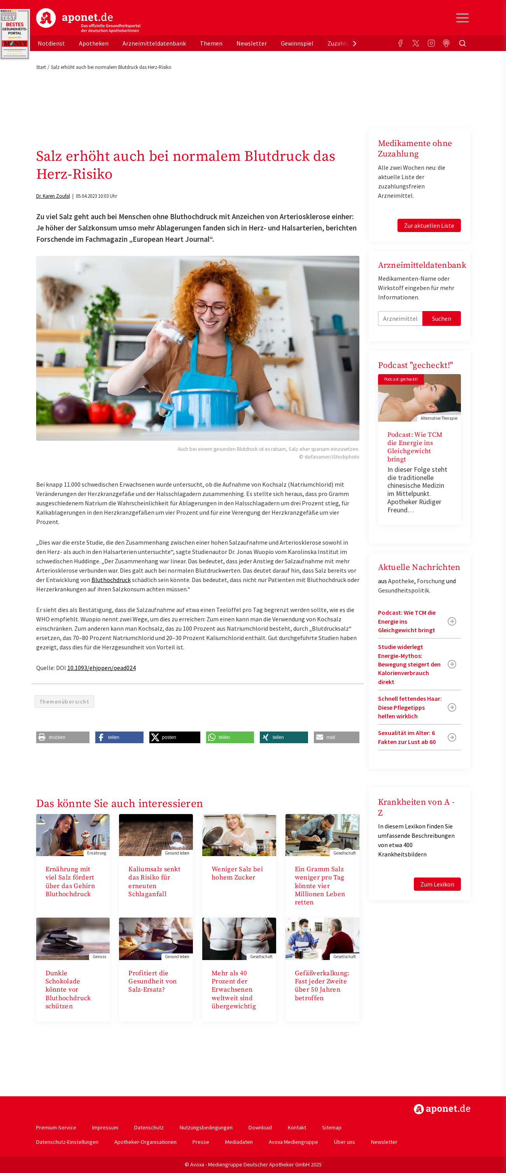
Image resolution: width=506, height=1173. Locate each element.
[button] (63, 737)
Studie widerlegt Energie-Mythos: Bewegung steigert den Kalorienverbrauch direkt (409, 664)
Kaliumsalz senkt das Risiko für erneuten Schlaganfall (154, 882)
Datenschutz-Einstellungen (67, 1141)
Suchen (441, 318)
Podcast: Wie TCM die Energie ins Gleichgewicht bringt (415, 447)
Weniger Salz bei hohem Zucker (237, 873)
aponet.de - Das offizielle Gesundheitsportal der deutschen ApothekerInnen (88, 20)
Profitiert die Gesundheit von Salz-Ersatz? (152, 981)
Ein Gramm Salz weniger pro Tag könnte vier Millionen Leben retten (320, 886)
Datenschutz (149, 1127)
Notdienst (51, 43)
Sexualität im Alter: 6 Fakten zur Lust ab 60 (407, 737)
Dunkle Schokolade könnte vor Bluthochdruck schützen (68, 990)
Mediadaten (239, 1141)
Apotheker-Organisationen (145, 1141)
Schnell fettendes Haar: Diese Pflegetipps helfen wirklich (410, 707)
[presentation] (354, 43)
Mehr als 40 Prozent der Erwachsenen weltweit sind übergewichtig (234, 990)
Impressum (105, 1127)
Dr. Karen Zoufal (53, 196)
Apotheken (94, 43)
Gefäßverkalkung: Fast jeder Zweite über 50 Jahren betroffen (322, 985)
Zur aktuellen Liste (429, 225)
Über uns (344, 1141)
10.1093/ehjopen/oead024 (101, 668)
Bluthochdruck (111, 580)
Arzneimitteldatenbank (154, 43)
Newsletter (251, 43)
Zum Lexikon (437, 884)
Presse (201, 1141)
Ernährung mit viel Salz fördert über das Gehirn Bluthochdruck (70, 882)
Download (260, 1127)
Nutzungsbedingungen (206, 1127)
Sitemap (331, 1127)
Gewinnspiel (297, 43)
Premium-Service (56, 1127)
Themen (211, 43)
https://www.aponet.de (442, 1109)
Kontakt (297, 1127)
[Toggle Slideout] (462, 18)
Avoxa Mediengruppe (293, 1141)
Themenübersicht (64, 701)
